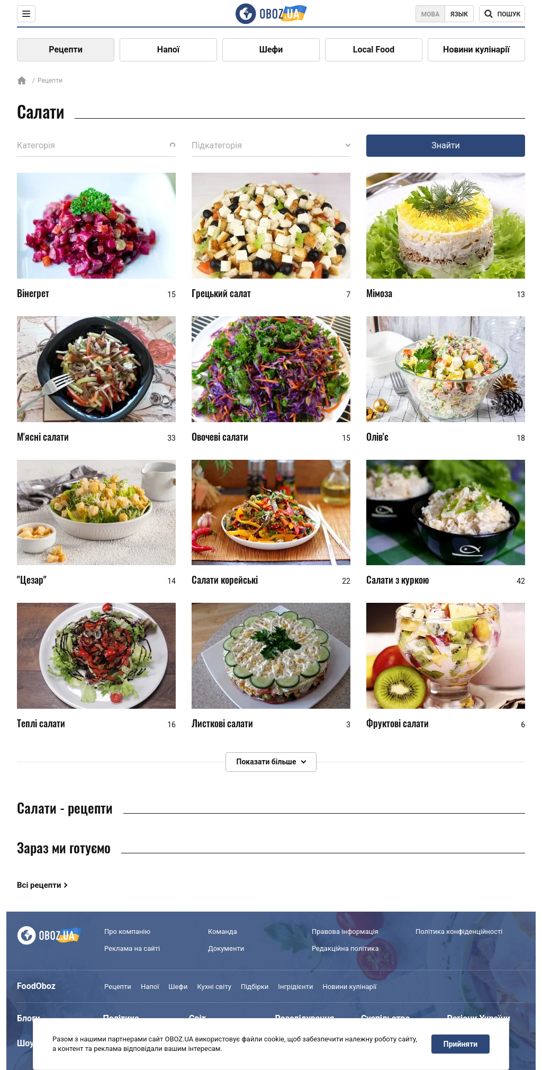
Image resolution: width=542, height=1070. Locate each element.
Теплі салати (41, 723)
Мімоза (379, 293)
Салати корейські (225, 579)
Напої (168, 49)
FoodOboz (36, 986)
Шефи (271, 49)
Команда (222, 931)
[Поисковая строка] (502, 14)
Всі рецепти (39, 885)
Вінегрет (33, 293)
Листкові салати (222, 723)
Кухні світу (214, 987)
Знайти (445, 145)
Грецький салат (221, 293)
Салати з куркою (397, 579)
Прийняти (460, 1044)
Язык (459, 14)
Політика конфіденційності (458, 931)
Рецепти (66, 49)
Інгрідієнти (295, 987)
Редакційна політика (345, 948)
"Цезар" (32, 579)
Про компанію (127, 931)
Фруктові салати (397, 723)
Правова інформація (345, 931)
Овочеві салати (220, 436)
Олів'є (377, 436)
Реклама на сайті (132, 948)
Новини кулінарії (476, 49)
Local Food (373, 49)
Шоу (25, 1043)
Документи (226, 948)
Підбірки (254, 987)
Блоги (28, 1018)
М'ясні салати (43, 436)
